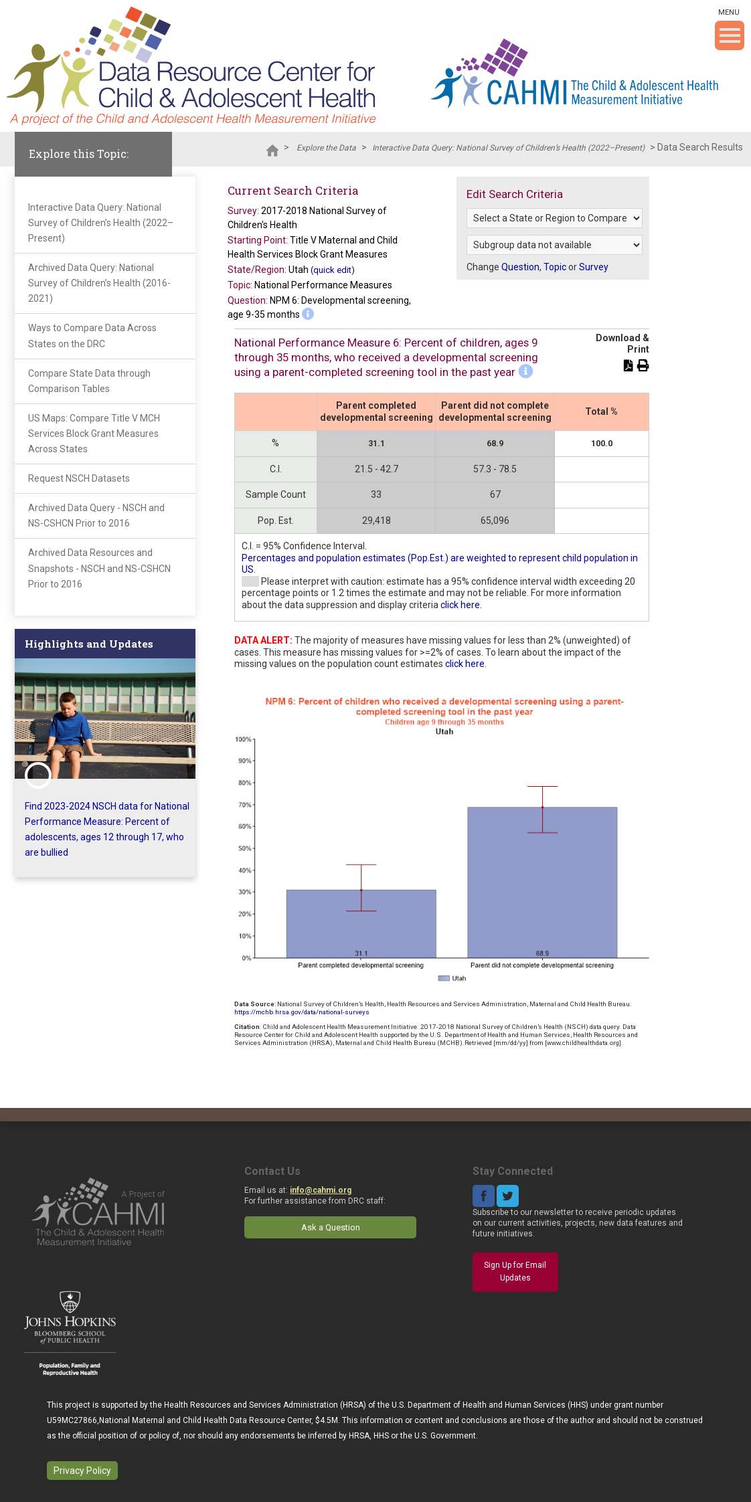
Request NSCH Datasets (79, 478)
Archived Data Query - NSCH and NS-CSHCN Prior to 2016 (96, 515)
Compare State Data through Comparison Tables (89, 381)
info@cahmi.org (320, 1190)
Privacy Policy (82, 1470)
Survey (593, 267)
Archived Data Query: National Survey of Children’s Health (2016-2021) (99, 283)
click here (460, 604)
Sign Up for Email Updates (515, 1271)
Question (520, 267)
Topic (555, 267)
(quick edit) (333, 270)
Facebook (484, 1196)
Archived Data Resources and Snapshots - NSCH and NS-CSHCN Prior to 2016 (99, 568)
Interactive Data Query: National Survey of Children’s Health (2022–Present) (508, 148)
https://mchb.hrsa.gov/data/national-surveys (301, 1012)
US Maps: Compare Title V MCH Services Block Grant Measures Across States (94, 433)
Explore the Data (326, 148)
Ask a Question (330, 1227)
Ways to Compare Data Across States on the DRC (92, 335)
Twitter (508, 1196)
